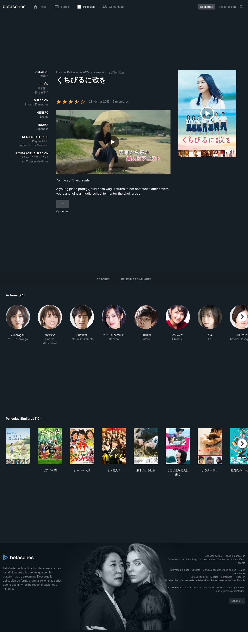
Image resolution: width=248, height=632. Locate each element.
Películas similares (136, 279)
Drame (97, 72)
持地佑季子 (41, 92)
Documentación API (179, 559)
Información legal (179, 569)
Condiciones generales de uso (219, 569)
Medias (214, 576)
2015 (86, 72)
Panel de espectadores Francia (228, 580)
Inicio (59, 72)
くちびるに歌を (114, 72)
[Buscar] (241, 7)
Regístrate (206, 6)
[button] (18, 325)
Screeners (226, 576)
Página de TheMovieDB (33, 145)
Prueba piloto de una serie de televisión (186, 580)
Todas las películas (234, 555)
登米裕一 (43, 88)
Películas (72, 72)
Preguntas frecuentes (203, 559)
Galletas (195, 569)
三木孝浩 (43, 76)
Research (240, 576)
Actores (103, 279)
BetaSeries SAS (199, 576)
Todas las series (213, 555)
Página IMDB (40, 141)
